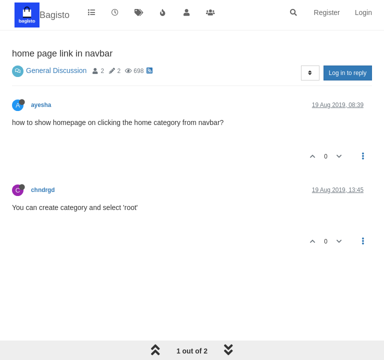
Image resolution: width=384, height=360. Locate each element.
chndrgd (43, 190)
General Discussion (56, 70)
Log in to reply (347, 73)
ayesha (41, 105)
